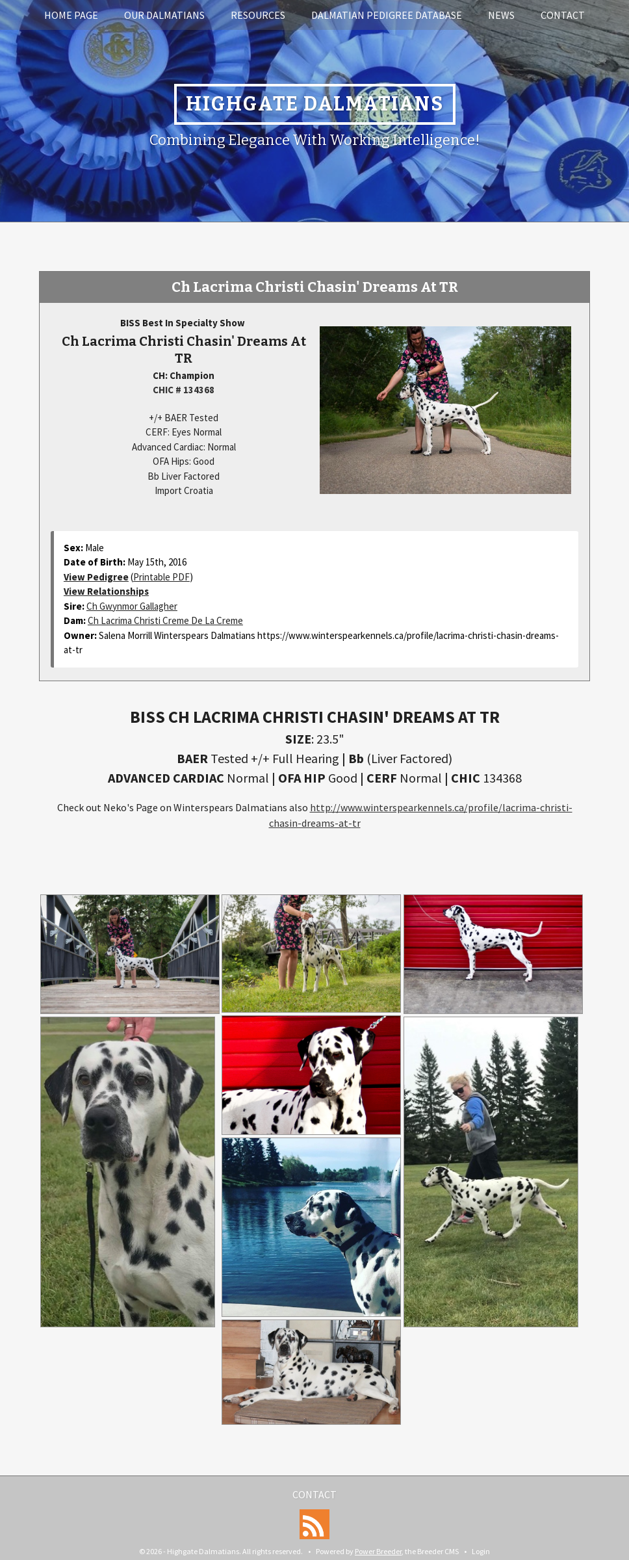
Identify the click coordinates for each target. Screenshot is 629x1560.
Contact (563, 14)
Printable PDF (161, 577)
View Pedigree (96, 577)
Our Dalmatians (164, 14)
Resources (258, 14)
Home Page (71, 14)
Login (481, 1551)
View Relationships (106, 591)
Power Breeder (378, 1551)
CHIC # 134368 (183, 390)
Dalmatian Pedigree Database (386, 14)
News (501, 14)
